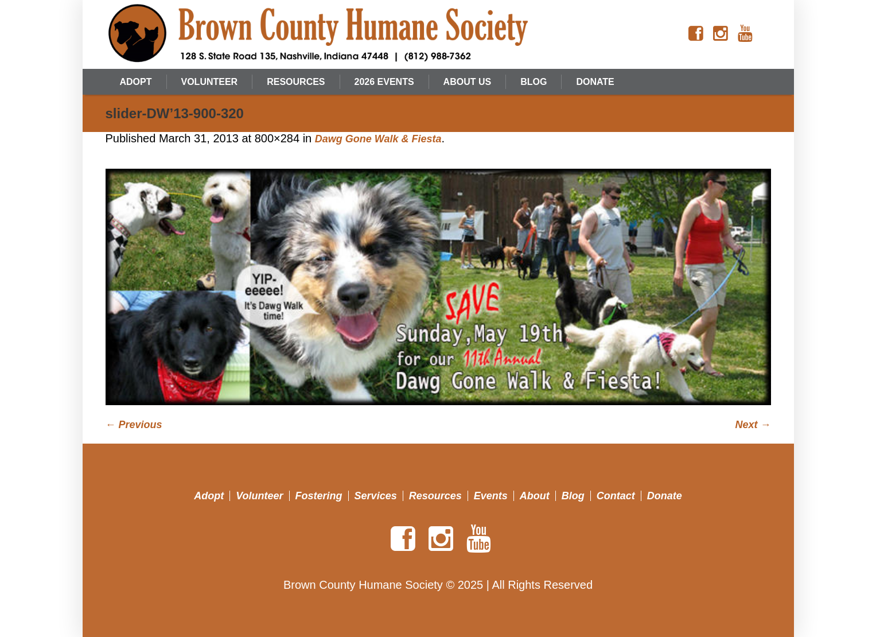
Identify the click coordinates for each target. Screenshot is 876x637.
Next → (752, 424)
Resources (435, 496)
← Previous (134, 424)
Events (491, 496)
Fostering (318, 496)
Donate (664, 496)
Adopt (209, 496)
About (535, 496)
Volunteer (259, 496)
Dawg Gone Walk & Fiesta (378, 139)
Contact (616, 496)
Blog (573, 496)
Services (376, 496)
